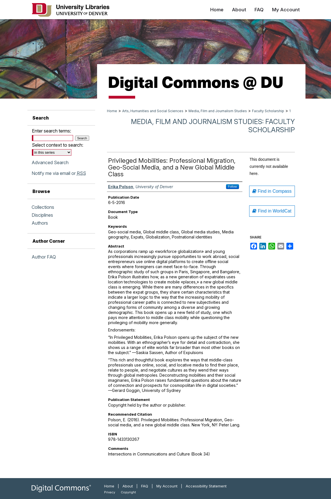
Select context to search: (57, 145)
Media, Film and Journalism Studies (217, 111)
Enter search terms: (51, 131)
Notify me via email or (59, 173)
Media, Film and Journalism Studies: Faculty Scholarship (213, 126)
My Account (166, 486)
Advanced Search (50, 162)
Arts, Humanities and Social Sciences (152, 111)
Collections (43, 207)
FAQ (144, 486)
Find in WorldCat (271, 211)
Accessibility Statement (206, 486)
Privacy (109, 492)
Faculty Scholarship (268, 111)
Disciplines (42, 215)
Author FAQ (44, 257)
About (127, 486)
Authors (40, 223)
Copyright (128, 492)
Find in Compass (272, 191)
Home (112, 111)
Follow (232, 186)
